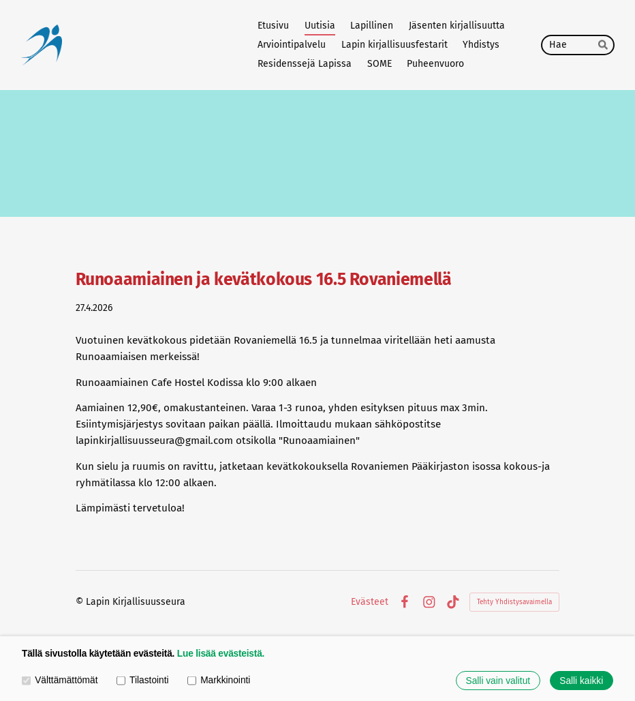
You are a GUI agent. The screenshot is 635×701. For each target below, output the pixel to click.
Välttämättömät (59, 680)
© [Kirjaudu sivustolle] (81, 602)
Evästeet (369, 602)
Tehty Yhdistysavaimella (514, 602)
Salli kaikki (581, 681)
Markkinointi (218, 680)
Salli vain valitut (498, 681)
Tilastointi (143, 680)
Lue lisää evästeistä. (220, 653)
